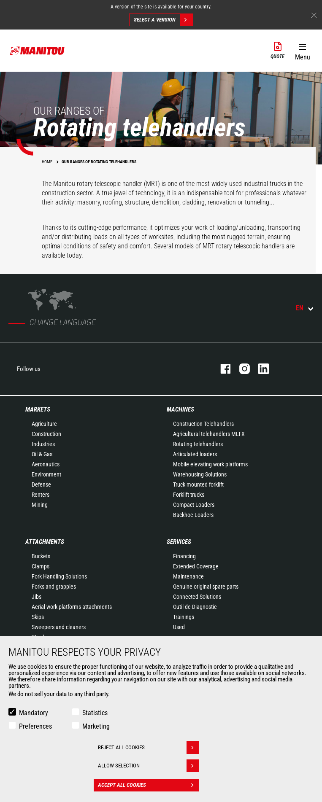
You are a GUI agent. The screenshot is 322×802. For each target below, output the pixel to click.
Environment (46, 474)
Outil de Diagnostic (194, 606)
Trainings (183, 617)
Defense (41, 484)
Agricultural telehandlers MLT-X (209, 434)
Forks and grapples (54, 586)
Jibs (36, 596)
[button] (302, 50)
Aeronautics (46, 464)
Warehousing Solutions (200, 474)
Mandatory (33, 713)
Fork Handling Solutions (59, 576)
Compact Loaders (193, 504)
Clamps (40, 566)
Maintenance (188, 576)
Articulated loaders (195, 454)
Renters (40, 494)
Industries (43, 444)
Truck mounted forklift (198, 484)
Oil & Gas (42, 454)
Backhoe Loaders (193, 514)
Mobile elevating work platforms (210, 464)
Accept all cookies (148, 785)
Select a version (163, 20)
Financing (184, 556)
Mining (40, 504)
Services (179, 542)
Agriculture (44, 423)
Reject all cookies (148, 747)
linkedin (259, 368)
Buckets (41, 556)
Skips (38, 617)
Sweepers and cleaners (59, 627)
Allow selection (148, 765)
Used (179, 627)
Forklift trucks (188, 494)
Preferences (35, 726)
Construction (46, 434)
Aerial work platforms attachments (72, 606)
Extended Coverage (196, 566)
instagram (240, 368)
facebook (221, 368)
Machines (180, 409)
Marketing (96, 726)
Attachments (44, 542)
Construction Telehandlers (203, 423)
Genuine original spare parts (205, 586)
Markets (37, 409)
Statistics (95, 713)
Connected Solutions (197, 596)
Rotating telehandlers (198, 444)
